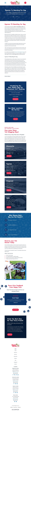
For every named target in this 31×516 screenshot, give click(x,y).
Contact (15, 364)
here (17, 258)
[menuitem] (11, 407)
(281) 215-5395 (15, 382)
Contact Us (9, 334)
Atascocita (15, 356)
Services (15, 354)
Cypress (15, 358)
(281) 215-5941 (15, 391)
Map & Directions (15, 372)
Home (15, 350)
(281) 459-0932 (15, 373)
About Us (15, 352)
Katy (15, 360)
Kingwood (15, 362)
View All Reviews (15, 309)
